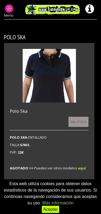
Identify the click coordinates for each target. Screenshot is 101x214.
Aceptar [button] (50, 209)
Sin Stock (78, 122)
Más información (58, 203)
